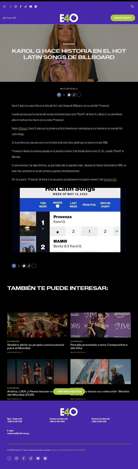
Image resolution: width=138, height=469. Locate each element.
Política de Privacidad (77, 450)
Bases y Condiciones (60, 450)
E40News (69, 44)
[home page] (69, 18)
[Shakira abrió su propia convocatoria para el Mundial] (37, 350)
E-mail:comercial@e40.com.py (18, 432)
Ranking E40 (110, 179)
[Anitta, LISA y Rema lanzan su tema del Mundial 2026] (37, 397)
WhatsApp (122, 18)
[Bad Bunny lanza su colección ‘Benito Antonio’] (100, 397)
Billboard (22, 128)
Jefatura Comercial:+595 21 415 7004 (58, 420)
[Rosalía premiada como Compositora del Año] (100, 350)
